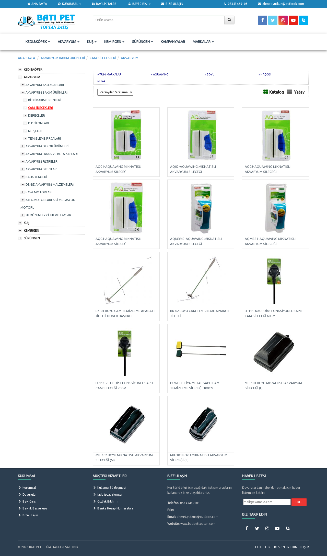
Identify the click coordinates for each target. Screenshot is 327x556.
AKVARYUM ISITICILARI (41, 169)
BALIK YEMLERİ (36, 177)
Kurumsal (27, 487)
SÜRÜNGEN (142, 42)
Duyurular (27, 494)
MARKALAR (203, 42)
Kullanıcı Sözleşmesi (109, 487)
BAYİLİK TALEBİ (104, 3)
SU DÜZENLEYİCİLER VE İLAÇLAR (48, 215)
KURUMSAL (69, 3)
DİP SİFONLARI (38, 123)
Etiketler (263, 547)
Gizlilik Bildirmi (105, 501)
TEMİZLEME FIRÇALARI (44, 138)
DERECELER (36, 115)
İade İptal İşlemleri (108, 494)
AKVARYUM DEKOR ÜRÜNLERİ (47, 146)
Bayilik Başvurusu (32, 508)
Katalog (276, 92)
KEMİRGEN (114, 42)
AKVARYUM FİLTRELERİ (42, 161)
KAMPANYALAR (173, 42)
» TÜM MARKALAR (109, 74)
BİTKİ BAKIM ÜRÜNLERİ (44, 100)
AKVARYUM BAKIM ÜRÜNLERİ (46, 92)
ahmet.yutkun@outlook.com (281, 3)
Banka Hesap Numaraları (113, 508)
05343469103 (235, 3)
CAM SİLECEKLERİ (40, 107)
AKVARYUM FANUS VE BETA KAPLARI (52, 153)
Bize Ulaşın (28, 515)
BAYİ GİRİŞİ (138, 3)
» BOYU (210, 74)
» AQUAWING (159, 74)
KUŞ (92, 42)
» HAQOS (265, 74)
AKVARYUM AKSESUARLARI (45, 84)
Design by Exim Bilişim (291, 547)
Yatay (299, 92)
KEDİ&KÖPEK (38, 42)
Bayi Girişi (27, 501)
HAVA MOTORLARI (39, 192)
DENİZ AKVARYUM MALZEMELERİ (50, 184)
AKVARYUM (68, 42)
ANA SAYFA (37, 3)
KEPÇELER (35, 130)
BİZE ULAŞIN (172, 3)
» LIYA (101, 81)
